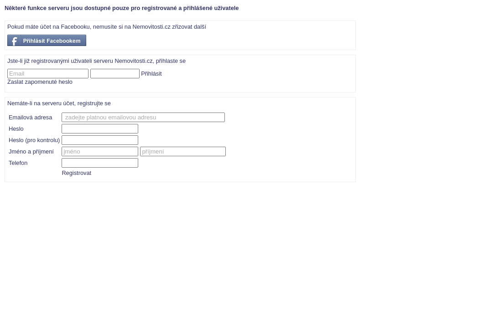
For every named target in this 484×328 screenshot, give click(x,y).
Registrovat (76, 172)
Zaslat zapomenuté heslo (40, 81)
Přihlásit (151, 73)
